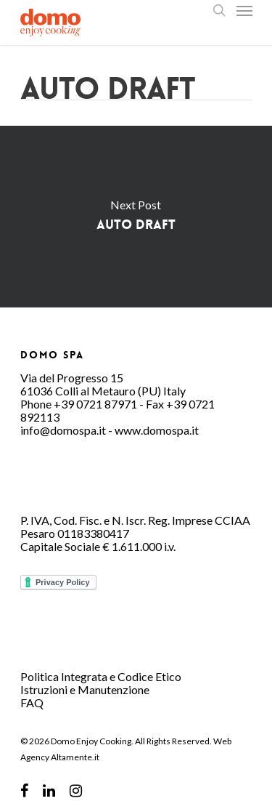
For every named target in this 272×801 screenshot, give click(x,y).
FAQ (32, 702)
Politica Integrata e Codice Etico (100, 676)
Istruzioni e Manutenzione (84, 689)
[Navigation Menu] (244, 10)
